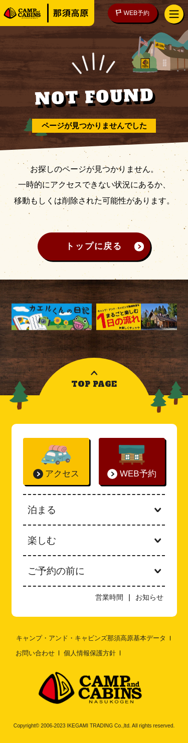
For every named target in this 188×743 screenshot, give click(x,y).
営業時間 (109, 597)
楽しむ (94, 540)
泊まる (94, 510)
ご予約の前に (94, 571)
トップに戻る (94, 246)
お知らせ (149, 597)
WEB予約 (133, 13)
